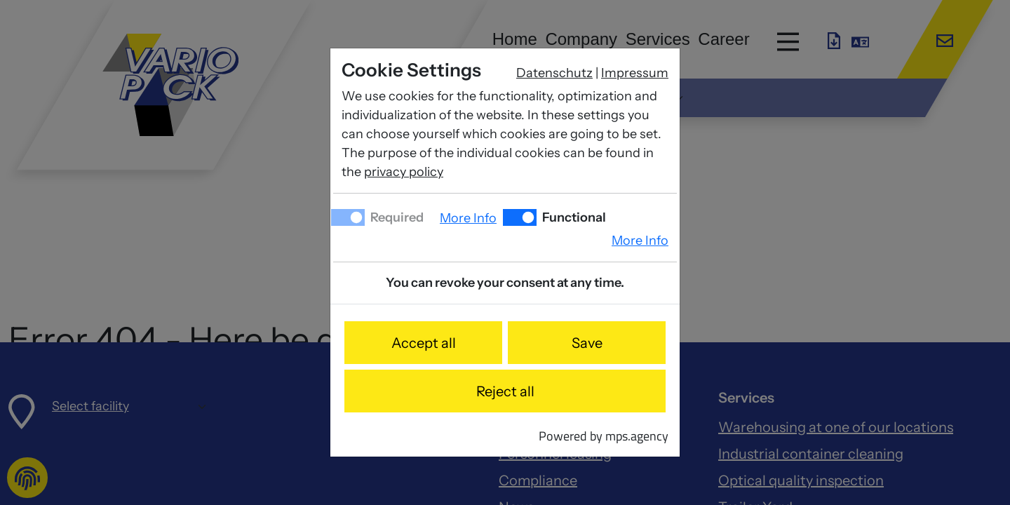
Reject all (505, 391)
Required (395, 217)
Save (587, 343)
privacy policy (403, 172)
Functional (572, 217)
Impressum (634, 73)
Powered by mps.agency (603, 435)
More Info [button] (468, 218)
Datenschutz (554, 73)
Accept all (423, 343)
